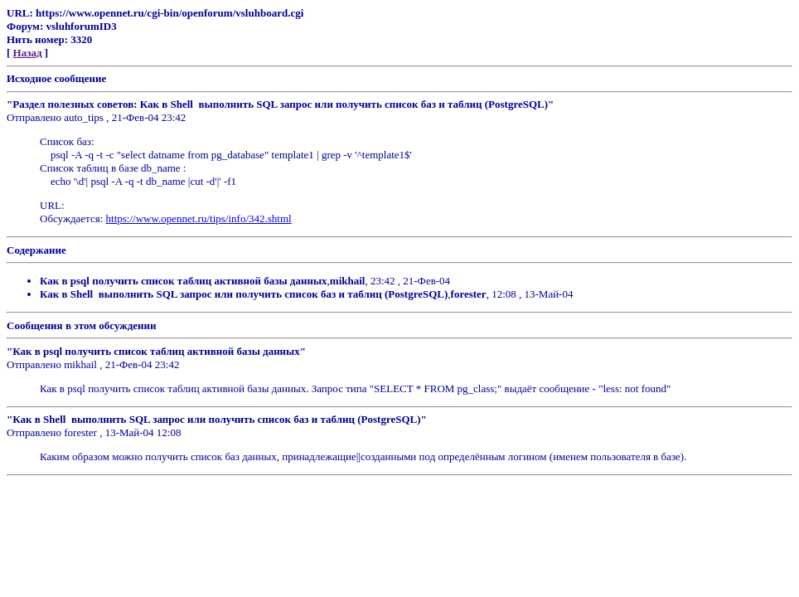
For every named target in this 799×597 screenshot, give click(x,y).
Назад (27, 52)
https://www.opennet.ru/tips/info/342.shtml (199, 218)
